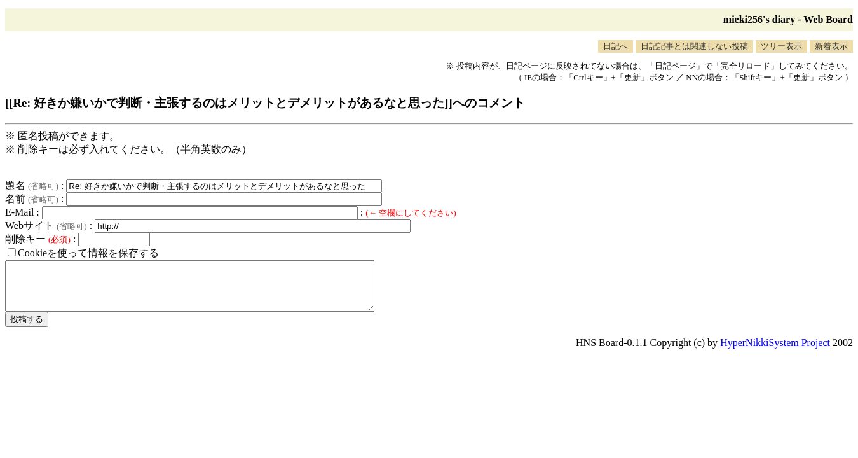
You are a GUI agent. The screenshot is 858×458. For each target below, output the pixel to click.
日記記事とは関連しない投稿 (694, 46)
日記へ (615, 46)
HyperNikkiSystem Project (775, 352)
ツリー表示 (781, 46)
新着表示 (831, 46)
